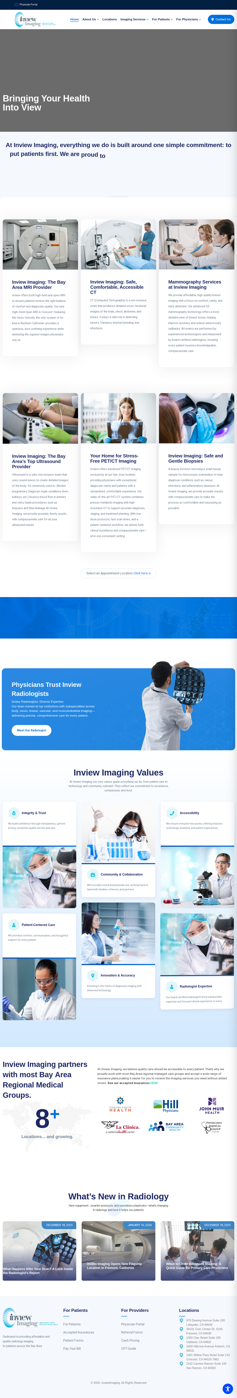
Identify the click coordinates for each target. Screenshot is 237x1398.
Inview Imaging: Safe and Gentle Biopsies (195, 458)
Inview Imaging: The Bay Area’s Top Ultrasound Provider (38, 461)
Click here (142, 573)
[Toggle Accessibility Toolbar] (227, 1388)
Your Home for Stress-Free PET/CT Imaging (114, 458)
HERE (154, 1083)
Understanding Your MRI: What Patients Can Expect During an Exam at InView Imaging (196, 1264)
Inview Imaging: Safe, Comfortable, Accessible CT (117, 287)
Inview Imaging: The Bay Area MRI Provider (38, 284)
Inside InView (176, 1250)
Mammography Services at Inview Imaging (194, 284)
